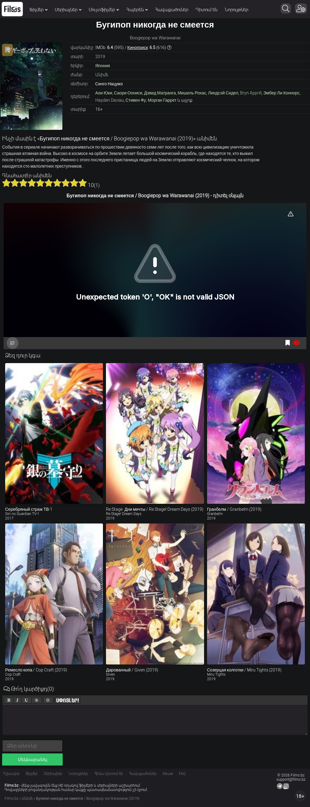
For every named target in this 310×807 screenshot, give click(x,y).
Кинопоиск (137, 47)
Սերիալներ (68, 9)
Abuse (168, 774)
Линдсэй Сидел (223, 92)
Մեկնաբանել (32, 759)
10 (82, 183)
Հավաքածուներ (171, 9)
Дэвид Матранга (160, 92)
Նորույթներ (236, 9)
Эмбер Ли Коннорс (281, 92)
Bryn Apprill (251, 92)
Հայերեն (137, 9)
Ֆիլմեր (38, 9)
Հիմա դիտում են (108, 774)
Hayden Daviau (109, 100)
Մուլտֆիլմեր (104, 9)
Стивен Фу (136, 100)
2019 (100, 56)
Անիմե (101, 74)
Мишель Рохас (192, 92)
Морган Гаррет (162, 100)
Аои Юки (103, 92)
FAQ (182, 774)
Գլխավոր (11, 774)
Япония (102, 65)
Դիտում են (206, 9)
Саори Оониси (128, 92)
